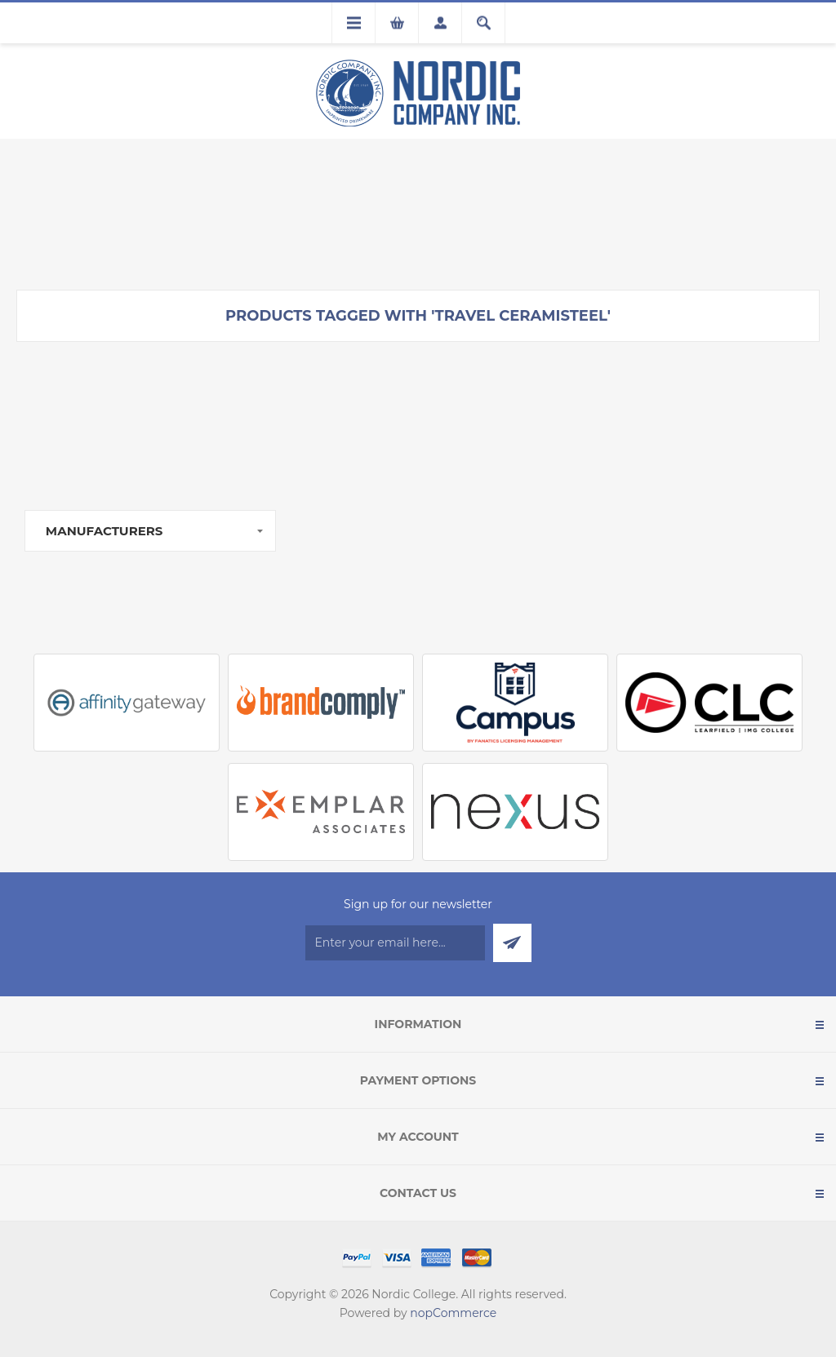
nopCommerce (453, 1313)
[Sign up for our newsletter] (395, 942)
